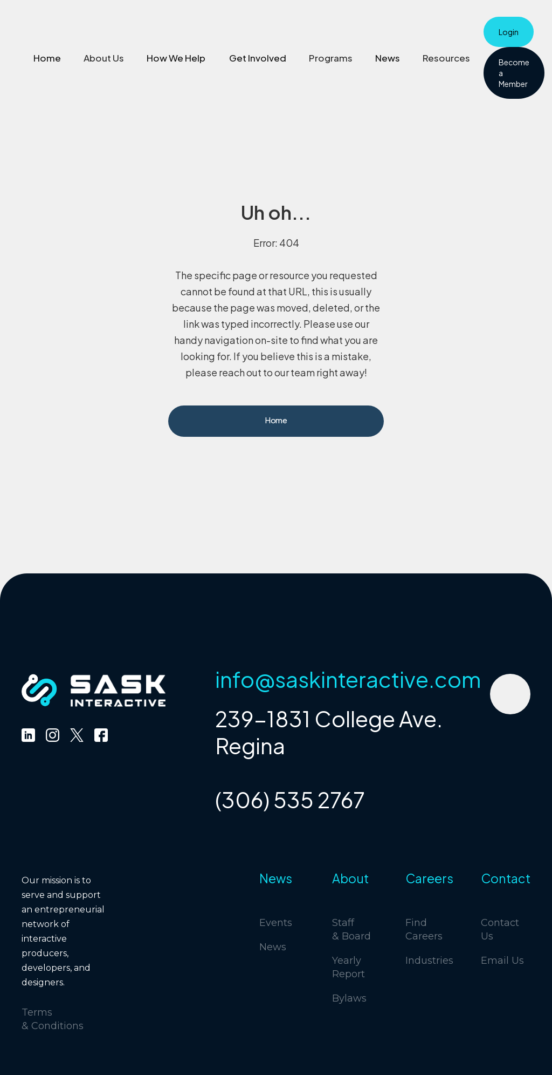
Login (509, 32)
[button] (103, 58)
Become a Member (514, 73)
